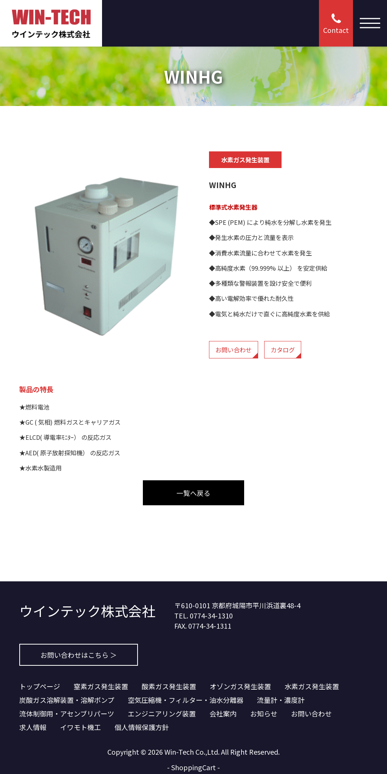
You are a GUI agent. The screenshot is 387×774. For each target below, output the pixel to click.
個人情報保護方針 (142, 727)
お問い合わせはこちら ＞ (78, 655)
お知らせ (263, 713)
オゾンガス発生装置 (240, 686)
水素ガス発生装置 (312, 686)
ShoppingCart (193, 767)
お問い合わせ (233, 349)
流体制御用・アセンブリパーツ (66, 713)
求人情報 (32, 727)
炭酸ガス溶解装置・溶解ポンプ (66, 700)
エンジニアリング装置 (162, 713)
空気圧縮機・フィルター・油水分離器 (185, 700)
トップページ (39, 686)
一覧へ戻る (193, 493)
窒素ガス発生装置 (101, 686)
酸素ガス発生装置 (169, 686)
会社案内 (223, 713)
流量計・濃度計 (281, 700)
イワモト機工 (80, 727)
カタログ (283, 349)
